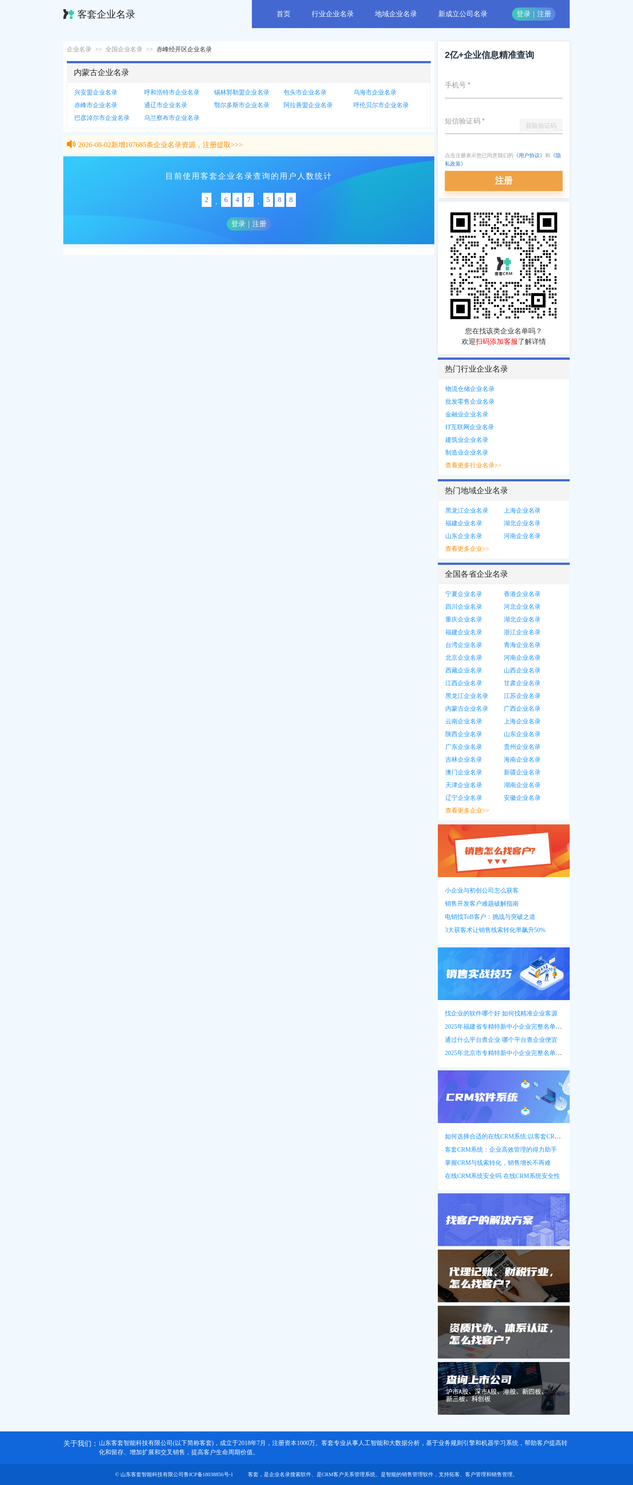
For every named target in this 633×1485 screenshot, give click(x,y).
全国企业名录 (124, 49)
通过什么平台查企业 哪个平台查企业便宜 (501, 1040)
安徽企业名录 (522, 798)
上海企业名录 (522, 510)
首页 (283, 14)
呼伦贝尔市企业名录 (381, 105)
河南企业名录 (522, 536)
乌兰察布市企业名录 (172, 118)
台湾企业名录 (463, 645)
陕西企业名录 (463, 734)
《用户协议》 (529, 155)
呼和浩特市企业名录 (172, 92)
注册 (544, 14)
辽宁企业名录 (463, 798)
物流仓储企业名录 (470, 389)
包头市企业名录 (305, 92)
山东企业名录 (463, 536)
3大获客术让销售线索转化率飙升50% (495, 930)
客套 (253, 1474)
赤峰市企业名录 (95, 105)
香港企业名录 (522, 594)
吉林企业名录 (463, 759)
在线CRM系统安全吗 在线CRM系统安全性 (502, 1176)
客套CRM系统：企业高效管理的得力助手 (501, 1149)
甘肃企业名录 (522, 683)
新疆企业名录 (522, 772)
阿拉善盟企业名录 (308, 105)
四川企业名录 (463, 606)
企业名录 (79, 49)
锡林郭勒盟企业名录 (241, 92)
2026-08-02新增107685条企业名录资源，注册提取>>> (160, 147)
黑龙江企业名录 (466, 510)
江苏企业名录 (522, 696)
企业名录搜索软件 (290, 1474)
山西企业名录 (522, 670)
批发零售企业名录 (470, 401)
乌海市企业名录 (375, 92)
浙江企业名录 (522, 632)
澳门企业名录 (463, 772)
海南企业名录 (522, 759)
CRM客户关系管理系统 (349, 1474)
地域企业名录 (396, 14)
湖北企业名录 (522, 523)
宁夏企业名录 (463, 594)
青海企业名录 (522, 645)
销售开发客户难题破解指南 (482, 903)
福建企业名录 (463, 523)
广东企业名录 (463, 747)
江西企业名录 (463, 683)
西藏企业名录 (463, 670)
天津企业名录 (463, 785)
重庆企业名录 (463, 619)
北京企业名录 (463, 657)
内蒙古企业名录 (466, 708)
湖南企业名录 (522, 785)
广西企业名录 (522, 708)
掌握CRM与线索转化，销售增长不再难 (498, 1163)
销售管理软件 (417, 1474)
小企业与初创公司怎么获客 (482, 890)
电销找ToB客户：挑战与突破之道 (490, 917)
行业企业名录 (333, 14)
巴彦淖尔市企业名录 (102, 118)
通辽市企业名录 (165, 105)
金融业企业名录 (466, 414)
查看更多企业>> (467, 549)
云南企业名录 (463, 721)
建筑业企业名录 (466, 440)
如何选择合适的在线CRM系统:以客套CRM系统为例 (515, 1136)
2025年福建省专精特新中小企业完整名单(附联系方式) (517, 1026)
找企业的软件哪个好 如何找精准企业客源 (501, 1013)
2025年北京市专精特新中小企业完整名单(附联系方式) (517, 1053)
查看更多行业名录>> (473, 465)
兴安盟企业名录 (95, 92)
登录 (524, 14)
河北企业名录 (522, 606)
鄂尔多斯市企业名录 (241, 105)
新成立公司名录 (462, 14)
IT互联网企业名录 (469, 427)
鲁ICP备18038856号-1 (208, 1474)
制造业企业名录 (466, 452)
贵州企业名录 (522, 747)
